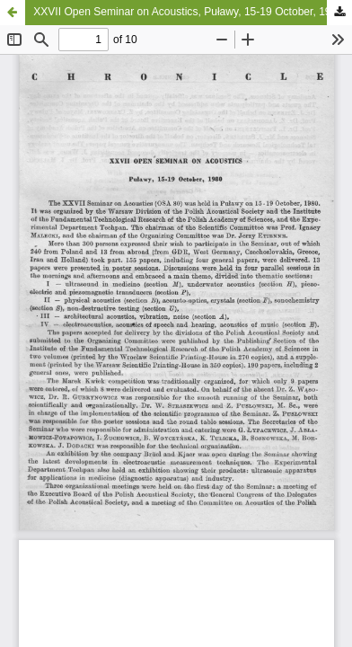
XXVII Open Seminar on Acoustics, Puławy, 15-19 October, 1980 (188, 11)
